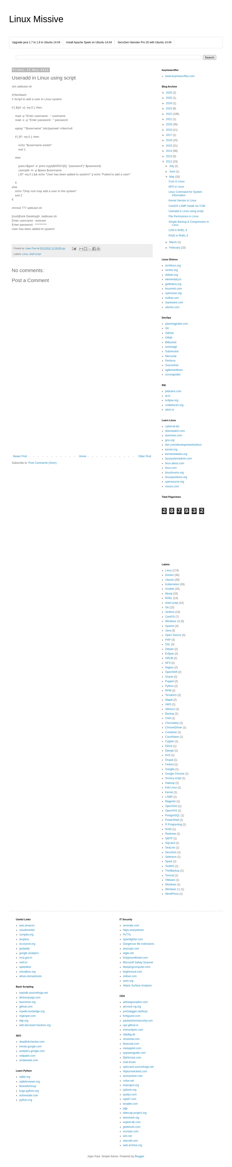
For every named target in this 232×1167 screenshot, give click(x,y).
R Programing (173, 824)
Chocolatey (172, 723)
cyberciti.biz (172, 426)
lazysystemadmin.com (178, 458)
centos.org (171, 270)
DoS (167, 755)
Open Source (173, 635)
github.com (26, 1006)
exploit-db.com (132, 1122)
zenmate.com (131, 925)
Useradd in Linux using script (186, 211)
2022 (169, 114)
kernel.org (171, 449)
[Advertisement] (82, 417)
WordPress (172, 893)
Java (168, 630)
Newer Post (20, 456)
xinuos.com (172, 486)
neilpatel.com (27, 1055)
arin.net (127, 1136)
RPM (168, 690)
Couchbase (172, 736)
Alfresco (170, 709)
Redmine (170, 833)
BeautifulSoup (27, 1086)
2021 (169, 119)
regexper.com (27, 1015)
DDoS (168, 746)
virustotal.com (131, 1039)
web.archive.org (132, 1145)
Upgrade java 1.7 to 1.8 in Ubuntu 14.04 (36, 42)
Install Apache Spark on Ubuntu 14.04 (89, 42)
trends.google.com (30, 1046)
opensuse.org (173, 293)
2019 (169, 129)
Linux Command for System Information (185, 193)
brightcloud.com (132, 971)
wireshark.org (131, 1117)
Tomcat (169, 875)
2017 (169, 135)
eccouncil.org (27, 943)
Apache (169, 626)
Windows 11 (172, 889)
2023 (169, 108)
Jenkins (169, 612)
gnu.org (169, 440)
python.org (25, 1100)
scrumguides (173, 374)
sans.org (128, 980)
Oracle (169, 676)
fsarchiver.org (27, 1002)
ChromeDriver (173, 727)
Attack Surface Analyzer (137, 985)
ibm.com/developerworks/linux (183, 444)
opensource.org (174, 481)
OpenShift (171, 672)
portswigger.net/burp (135, 1011)
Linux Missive (36, 19)
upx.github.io (130, 1025)
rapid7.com (129, 1099)
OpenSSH (171, 806)
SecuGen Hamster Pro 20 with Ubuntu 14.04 (144, 42)
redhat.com (172, 298)
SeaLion (170, 847)
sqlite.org (24, 1076)
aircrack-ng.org (132, 1006)
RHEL (168, 598)
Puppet (169, 681)
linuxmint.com (173, 288)
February (175, 247)
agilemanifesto (174, 370)
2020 (169, 124)
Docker (169, 575)
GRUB (169, 658)
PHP (168, 639)
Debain (169, 649)
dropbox (24, 939)
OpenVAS (171, 810)
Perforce (170, 360)
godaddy (24, 948)
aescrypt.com (131, 948)
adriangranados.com (135, 1002)
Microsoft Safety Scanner (138, 962)
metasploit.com (132, 1048)
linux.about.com (174, 463)
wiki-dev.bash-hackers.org (35, 1025)
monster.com (131, 1131)
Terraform (171, 695)
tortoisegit (171, 346)
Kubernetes (172, 584)
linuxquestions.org (176, 477)
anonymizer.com (133, 1076)
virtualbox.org (27, 971)
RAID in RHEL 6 (178, 235)
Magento (170, 801)
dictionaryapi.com (29, 997)
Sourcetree (172, 365)
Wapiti (169, 699)
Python (169, 686)
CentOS (170, 616)
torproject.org (131, 1085)
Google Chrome (174, 773)
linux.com (171, 467)
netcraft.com (130, 1140)
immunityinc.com (133, 1029)
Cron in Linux (177, 181)
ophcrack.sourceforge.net (138, 1066)
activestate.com (28, 1095)
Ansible (169, 588)
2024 (169, 103)
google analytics (29, 953)
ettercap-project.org (135, 1112)
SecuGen (170, 852)
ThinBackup (172, 870)
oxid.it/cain (129, 1062)
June (172, 171)
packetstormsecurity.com (138, 1020)
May (172, 176)
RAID (168, 829)
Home (82, 456)
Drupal (169, 759)
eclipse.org (171, 400)
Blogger (139, 1156)
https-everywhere (133, 930)
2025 (169, 97)
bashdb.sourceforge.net (33, 992)
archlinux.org (173, 265)
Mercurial (170, 356)
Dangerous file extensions (138, 943)
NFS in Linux (176, 186)
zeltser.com (130, 976)
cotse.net (128, 1080)
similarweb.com (28, 1060)
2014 (169, 150)
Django (169, 750)
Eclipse (169, 653)
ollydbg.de (129, 1034)
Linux (25, 254)
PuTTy (127, 934)
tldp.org (23, 1020)
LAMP (169, 796)
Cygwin (169, 741)
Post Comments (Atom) (42, 462)
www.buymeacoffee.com (180, 76)
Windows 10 (172, 621)
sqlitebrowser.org (29, 1081)
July (172, 166)
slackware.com (174, 302)
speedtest (25, 967)
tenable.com (130, 1103)
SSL (167, 644)
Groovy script (173, 778)
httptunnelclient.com (135, 1071)
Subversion (172, 351)
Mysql (168, 593)
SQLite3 (170, 843)
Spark (168, 861)
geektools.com (131, 1126)
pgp (125, 1108)
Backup (169, 713)
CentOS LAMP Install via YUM (187, 206)
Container (171, 732)
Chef (168, 718)
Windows (170, 884)
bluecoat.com (131, 1043)
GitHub (169, 333)
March (173, 242)
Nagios (169, 667)
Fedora (169, 764)
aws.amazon (26, 925)
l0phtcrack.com (132, 1057)
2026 (169, 92)
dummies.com (173, 435)
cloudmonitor (27, 930)
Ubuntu (169, 579)
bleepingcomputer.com (136, 967)
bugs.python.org (29, 1090)
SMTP (169, 838)
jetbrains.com (173, 391)
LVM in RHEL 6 (178, 230)
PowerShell (172, 819)
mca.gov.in (25, 957)
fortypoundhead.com (135, 957)
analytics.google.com (32, 1051)
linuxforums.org (174, 472)
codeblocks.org (174, 405)
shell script (35, 254)
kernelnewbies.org (176, 454)
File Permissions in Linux (184, 216)
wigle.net (128, 953)
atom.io (169, 409)
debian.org (171, 274)
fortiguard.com (131, 1015)
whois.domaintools (30, 976)
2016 (169, 140)
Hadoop (170, 783)
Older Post (144, 456)
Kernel (169, 792)
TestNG (169, 866)
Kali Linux (171, 787)
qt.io (167, 395)
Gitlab (168, 337)
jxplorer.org (129, 1089)
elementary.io (173, 279)
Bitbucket (170, 342)
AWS (168, 704)
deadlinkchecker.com (32, 1041)
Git (167, 328)
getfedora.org (173, 284)
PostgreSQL (172, 815)
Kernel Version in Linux (182, 200)
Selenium (170, 856)
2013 (169, 156)
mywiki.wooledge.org (31, 1011)
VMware (170, 880)
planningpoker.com (176, 323)
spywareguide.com (134, 1052)
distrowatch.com (175, 430)
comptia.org (26, 934)
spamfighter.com (133, 939)
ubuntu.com (172, 307)
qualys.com (130, 1094)
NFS (168, 662)
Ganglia (169, 769)
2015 (169, 145)
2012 (169, 161)
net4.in (23, 962)
